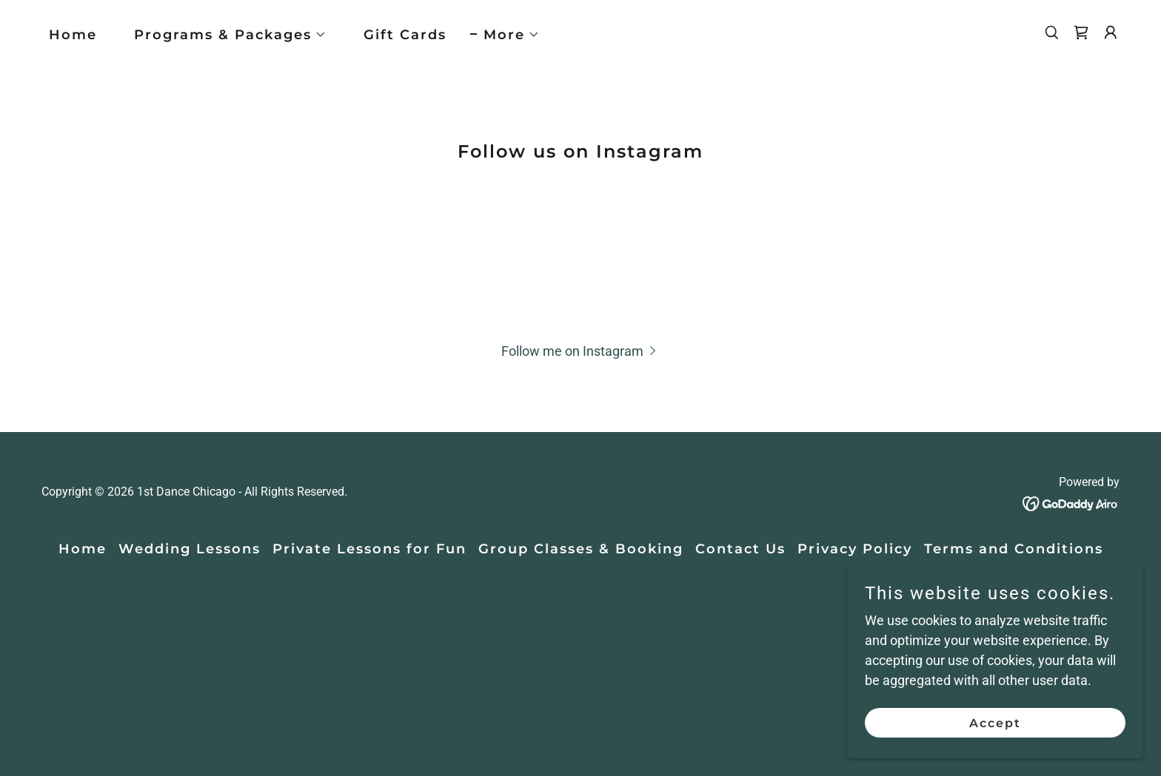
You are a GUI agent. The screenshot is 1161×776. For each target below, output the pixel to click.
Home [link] (73, 35)
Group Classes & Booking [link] (580, 549)
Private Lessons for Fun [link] (369, 549)
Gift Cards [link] (405, 35)
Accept (995, 723)
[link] (1081, 32)
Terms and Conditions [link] (1013, 549)
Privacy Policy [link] (854, 549)
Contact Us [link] (740, 549)
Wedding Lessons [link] (189, 549)
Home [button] (82, 549)
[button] (224, 35)
